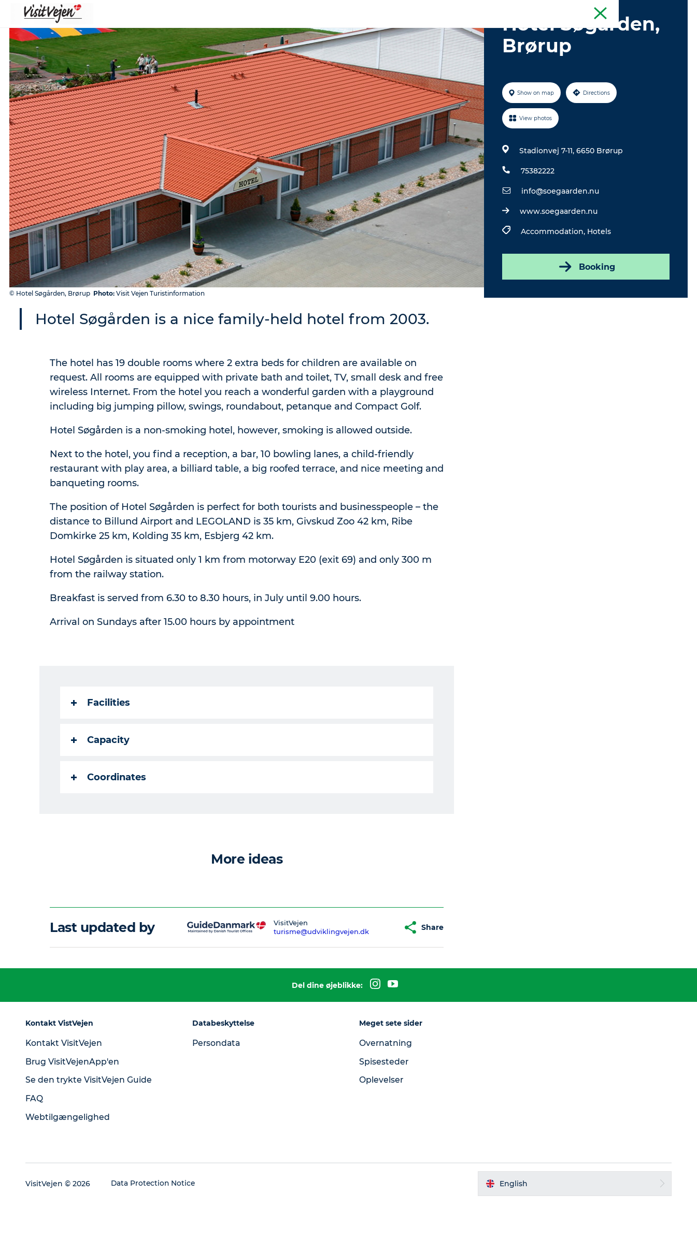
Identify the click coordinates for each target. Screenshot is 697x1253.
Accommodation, (554, 280)
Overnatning (386, 1092)
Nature (362, 33)
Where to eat (219, 33)
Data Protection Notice (156, 1232)
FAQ (36, 1148)
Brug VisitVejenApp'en (74, 1111)
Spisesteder (384, 1111)
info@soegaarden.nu (560, 240)
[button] (375, 977)
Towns (404, 33)
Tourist (676, 9)
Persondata (218, 1092)
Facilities (101, 751)
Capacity (101, 789)
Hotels (599, 280)
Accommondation (297, 33)
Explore (489, 33)
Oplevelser (381, 1129)
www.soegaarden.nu (559, 260)
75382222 (537, 220)
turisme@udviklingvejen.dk (302, 981)
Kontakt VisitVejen (66, 1092)
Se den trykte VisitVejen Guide (91, 1129)
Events (445, 33)
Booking (585, 316)
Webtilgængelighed (69, 1166)
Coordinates (109, 826)
